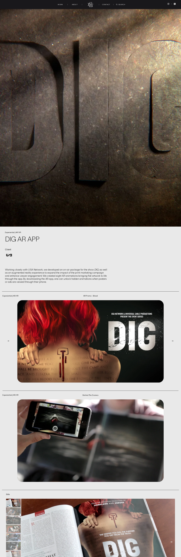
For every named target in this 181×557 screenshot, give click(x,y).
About (75, 4)
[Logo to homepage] (90, 4)
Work (60, 4)
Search (120, 4)
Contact (106, 4)
